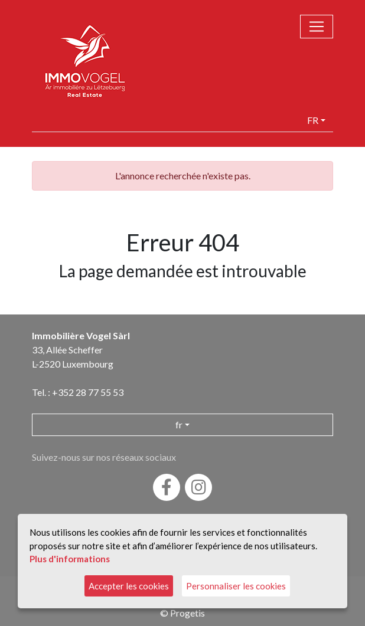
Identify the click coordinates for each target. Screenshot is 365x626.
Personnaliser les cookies (236, 586)
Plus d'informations (70, 558)
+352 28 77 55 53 (87, 392)
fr (312, 120)
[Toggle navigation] (316, 26)
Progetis (187, 612)
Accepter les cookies (129, 586)
